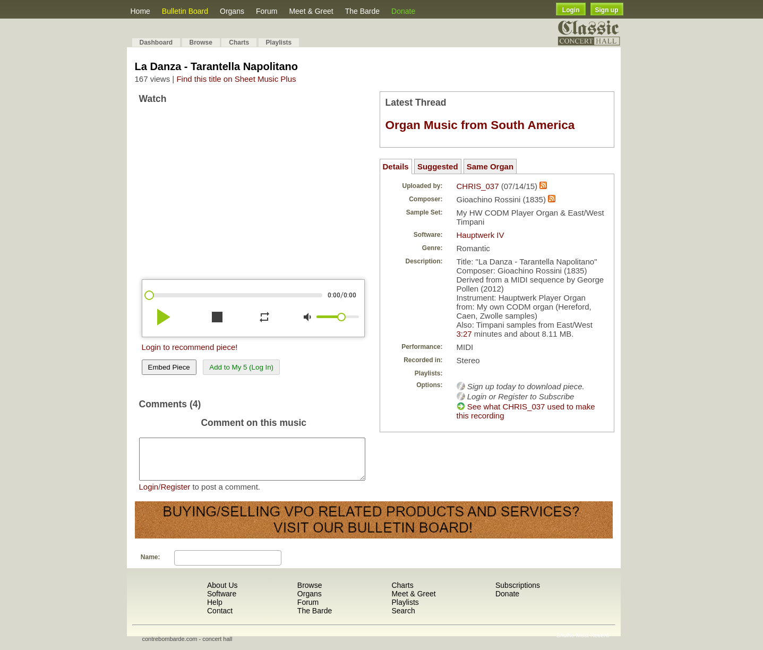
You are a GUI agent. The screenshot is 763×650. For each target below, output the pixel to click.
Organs (232, 11)
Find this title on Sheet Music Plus (236, 78)
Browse (201, 42)
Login (571, 10)
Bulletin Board (185, 11)
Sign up (607, 10)
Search (403, 618)
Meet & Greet (311, 11)
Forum (266, 11)
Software (221, 601)
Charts (239, 42)
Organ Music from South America (480, 125)
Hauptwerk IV (480, 235)
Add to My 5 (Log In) (241, 367)
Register (175, 494)
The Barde (362, 11)
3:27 (464, 333)
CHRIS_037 (478, 186)
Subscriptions (517, 593)
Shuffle (565, 643)
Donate (403, 11)
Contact (220, 618)
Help (214, 610)
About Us (222, 593)
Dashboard (156, 42)
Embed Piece (169, 367)
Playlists (279, 42)
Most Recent (592, 643)
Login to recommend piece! (190, 347)
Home (140, 11)
